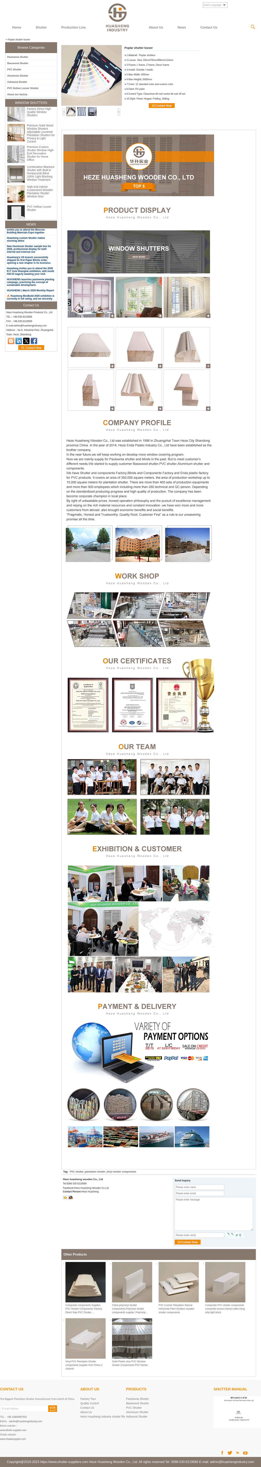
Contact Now (31, 347)
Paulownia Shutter (17, 57)
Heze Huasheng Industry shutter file (102, 1416)
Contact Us (208, 27)
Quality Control (89, 1403)
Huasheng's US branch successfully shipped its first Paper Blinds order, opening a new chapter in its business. (29, 261)
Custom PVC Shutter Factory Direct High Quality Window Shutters (40, 111)
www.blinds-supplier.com (13, 1430)
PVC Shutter (14, 69)
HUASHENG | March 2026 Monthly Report (30, 291)
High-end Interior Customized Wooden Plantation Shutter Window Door (40, 192)
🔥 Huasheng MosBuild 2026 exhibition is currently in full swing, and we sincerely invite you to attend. (30, 299)
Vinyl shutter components (121, 1171)
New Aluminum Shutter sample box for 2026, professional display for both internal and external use (29, 250)
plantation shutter (95, 1171)
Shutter (41, 27)
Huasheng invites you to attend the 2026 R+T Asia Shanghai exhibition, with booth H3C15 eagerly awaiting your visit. (30, 272)
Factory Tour (88, 1398)
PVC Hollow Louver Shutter (23, 88)
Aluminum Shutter (17, 75)
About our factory (17, 94)
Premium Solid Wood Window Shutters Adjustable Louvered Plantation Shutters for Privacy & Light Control (41, 134)
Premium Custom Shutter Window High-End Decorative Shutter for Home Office (40, 154)
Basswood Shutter (17, 63)
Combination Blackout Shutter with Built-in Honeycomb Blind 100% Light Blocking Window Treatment (40, 174)
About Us (156, 27)
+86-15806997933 (17, 1417)
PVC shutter (77, 1171)
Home (16, 27)
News (181, 27)
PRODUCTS (136, 1389)
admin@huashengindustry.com (25, 1421)
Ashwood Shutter (17, 82)
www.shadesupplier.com (13, 1439)
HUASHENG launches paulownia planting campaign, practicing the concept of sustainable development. (30, 283)
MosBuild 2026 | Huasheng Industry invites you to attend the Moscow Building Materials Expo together (27, 230)
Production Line (73, 27)
